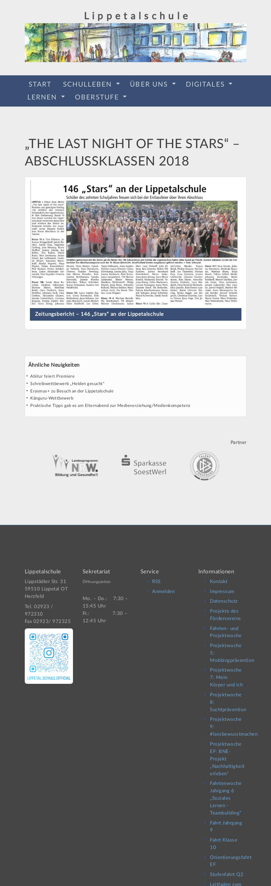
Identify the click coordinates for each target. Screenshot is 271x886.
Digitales (206, 83)
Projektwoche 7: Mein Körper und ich (226, 672)
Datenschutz (224, 595)
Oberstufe (98, 96)
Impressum (222, 585)
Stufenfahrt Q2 (226, 869)
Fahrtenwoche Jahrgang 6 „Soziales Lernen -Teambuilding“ (225, 793)
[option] (136, 455)
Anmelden (163, 585)
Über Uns (150, 83)
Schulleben (88, 83)
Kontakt (219, 576)
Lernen (43, 96)
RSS (156, 576)
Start (40, 83)
